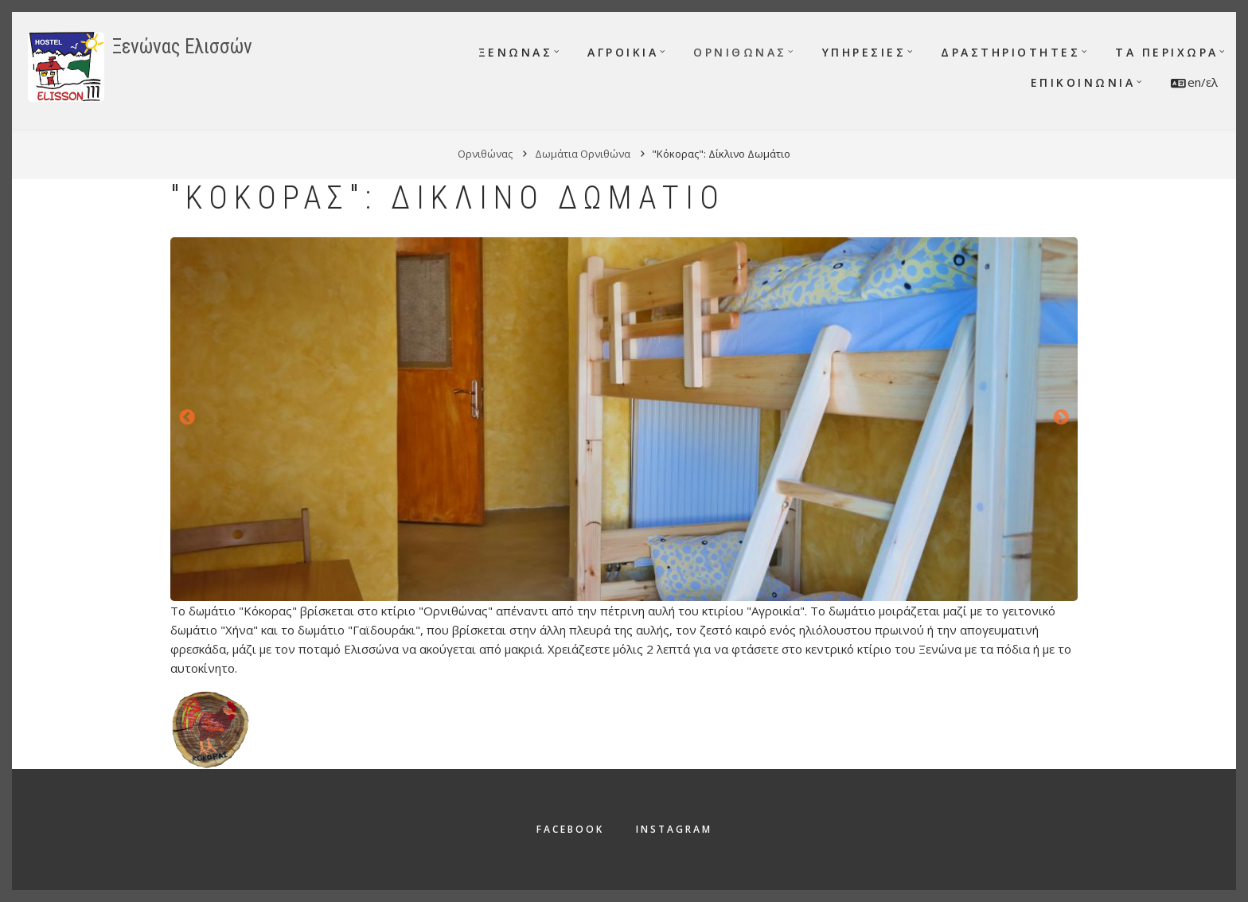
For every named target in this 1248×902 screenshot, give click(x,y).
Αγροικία (622, 52)
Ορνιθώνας (740, 52)
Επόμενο (1061, 418)
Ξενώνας (515, 52)
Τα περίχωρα (1167, 52)
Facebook (570, 829)
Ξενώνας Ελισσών (182, 46)
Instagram (674, 829)
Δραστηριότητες (1010, 52)
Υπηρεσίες (864, 52)
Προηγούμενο (187, 418)
